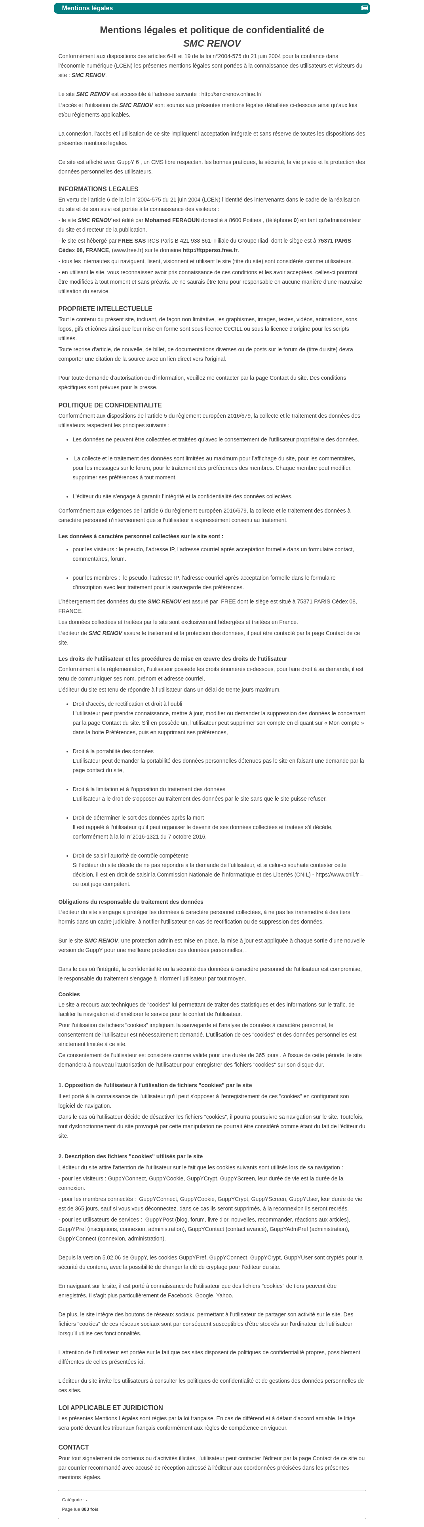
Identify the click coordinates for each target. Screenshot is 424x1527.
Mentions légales (88, 8)
